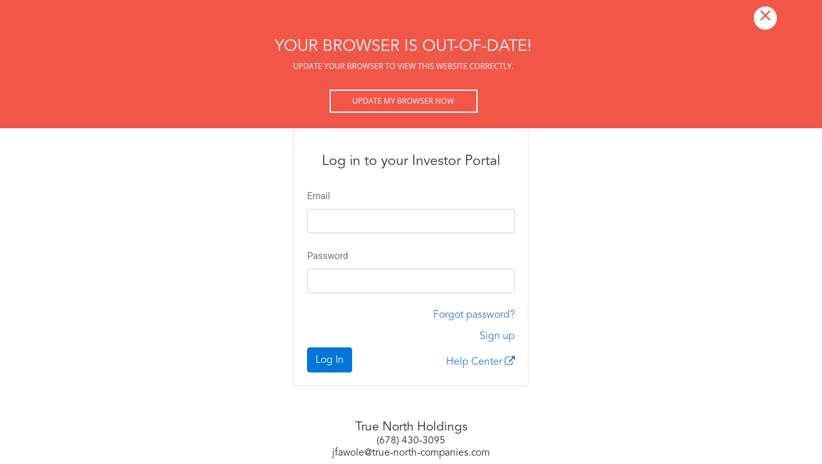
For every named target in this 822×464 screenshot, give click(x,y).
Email (318, 196)
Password (327, 256)
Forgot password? (474, 315)
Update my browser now (403, 100)
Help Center (480, 361)
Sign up (497, 336)
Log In (329, 360)
